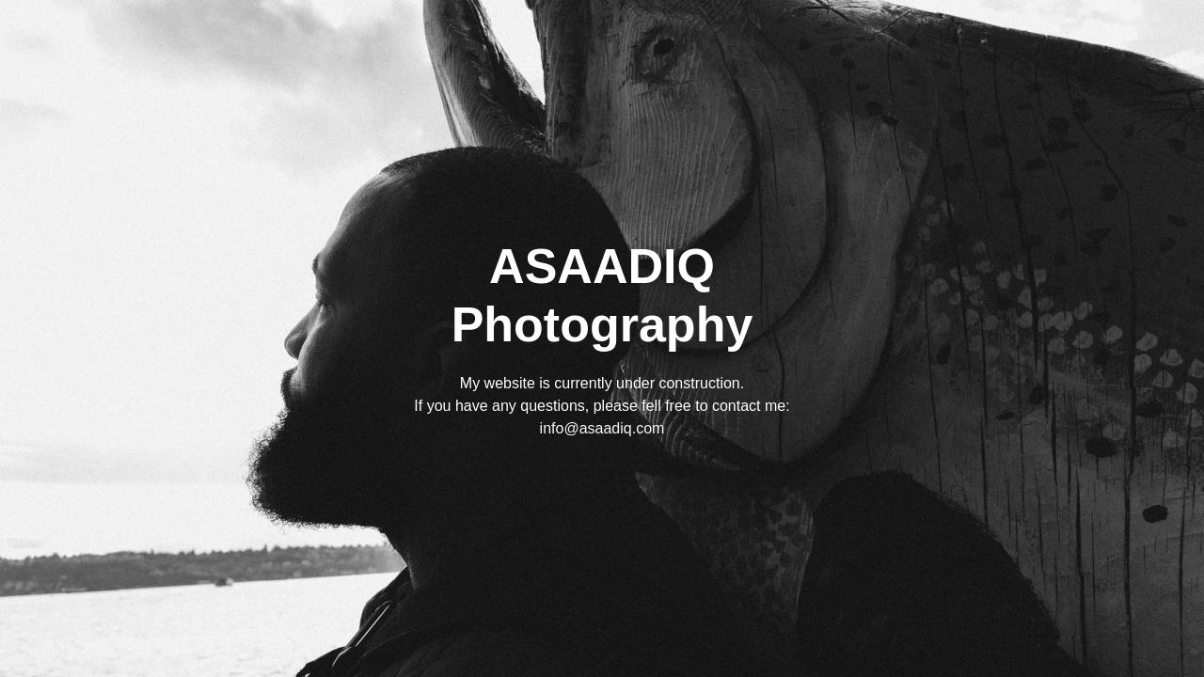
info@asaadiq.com (602, 428)
